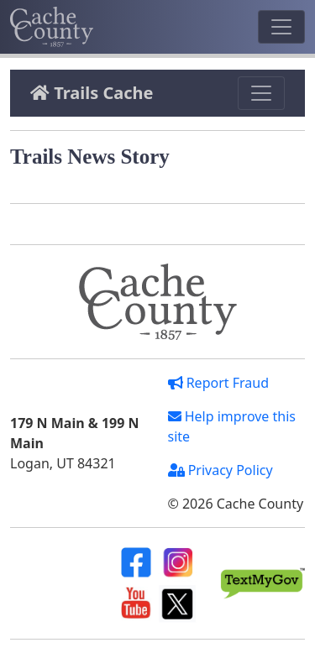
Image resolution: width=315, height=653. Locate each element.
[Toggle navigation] (281, 27)
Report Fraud (219, 383)
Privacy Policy (220, 470)
